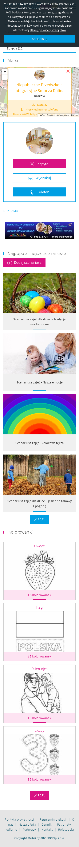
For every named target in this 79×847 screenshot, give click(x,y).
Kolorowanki (20, 532)
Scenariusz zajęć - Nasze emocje (39, 382)
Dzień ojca (39, 668)
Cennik (47, 824)
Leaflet (42, 115)
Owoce (39, 545)
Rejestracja (66, 829)
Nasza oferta (28, 824)
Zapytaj (42, 163)
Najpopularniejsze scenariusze (37, 253)
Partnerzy (30, 829)
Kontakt (47, 829)
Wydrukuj (43, 177)
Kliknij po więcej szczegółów (48, 30)
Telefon (42, 192)
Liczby (39, 730)
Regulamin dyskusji (53, 819)
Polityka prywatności (20, 819)
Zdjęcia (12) (15, 48)
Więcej (39, 519)
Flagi (39, 607)
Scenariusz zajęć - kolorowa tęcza (39, 443)
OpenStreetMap (57, 115)
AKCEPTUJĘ (39, 39)
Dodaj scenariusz (28, 262)
